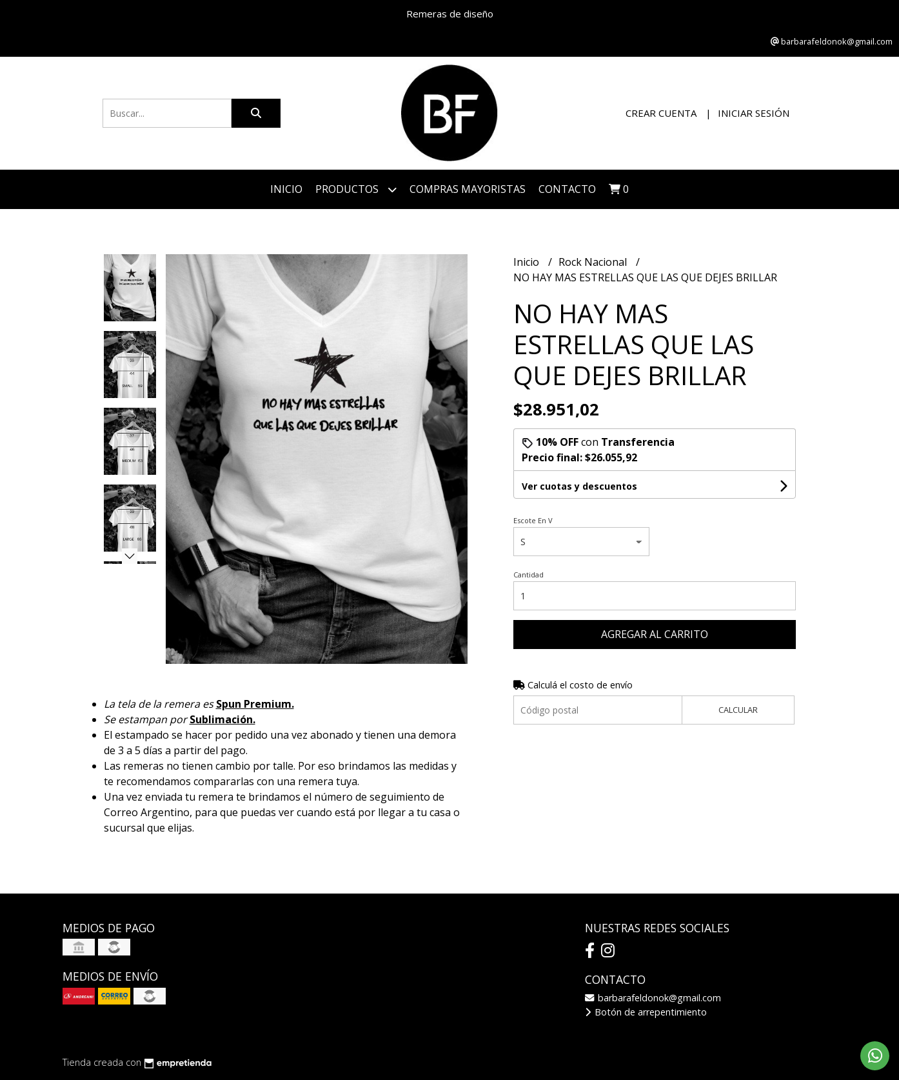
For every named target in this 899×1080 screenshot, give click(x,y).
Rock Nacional (593, 262)
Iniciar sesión (753, 112)
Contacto (567, 189)
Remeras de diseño (449, 13)
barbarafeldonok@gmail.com (653, 998)
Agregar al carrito (654, 634)
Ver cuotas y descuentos (579, 486)
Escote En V (533, 520)
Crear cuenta (661, 112)
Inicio (286, 189)
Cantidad (528, 574)
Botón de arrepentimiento (646, 1012)
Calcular (738, 709)
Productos (356, 189)
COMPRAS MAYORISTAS (468, 189)
